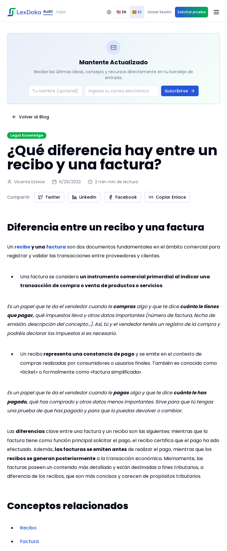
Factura (29, 541)
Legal (61, 11)
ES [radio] (137, 11)
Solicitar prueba (191, 11)
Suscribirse (180, 91)
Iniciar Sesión (159, 11)
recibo (22, 246)
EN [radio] (121, 11)
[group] (129, 12)
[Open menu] (216, 12)
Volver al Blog (30, 117)
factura (56, 246)
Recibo (28, 527)
